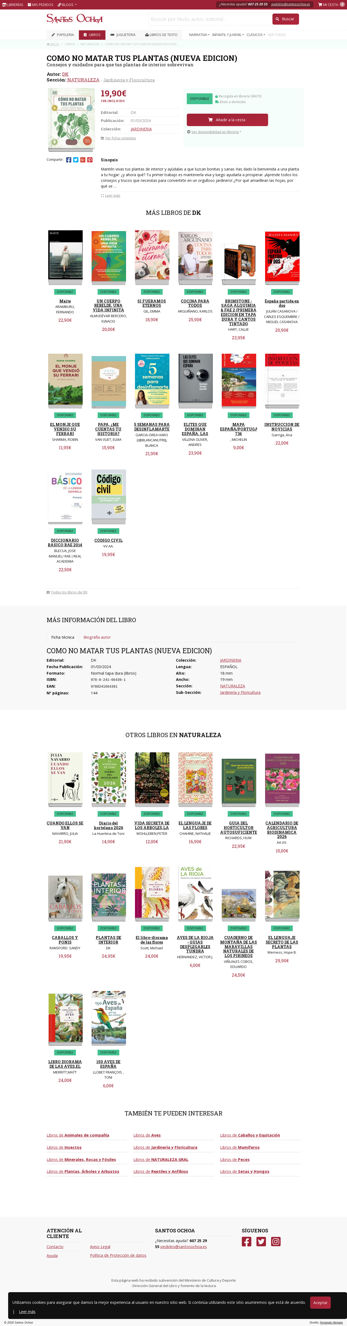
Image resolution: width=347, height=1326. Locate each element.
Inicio (53, 44)
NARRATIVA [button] (198, 34)
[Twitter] (261, 1241)
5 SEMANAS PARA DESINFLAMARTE (152, 427)
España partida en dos (282, 303)
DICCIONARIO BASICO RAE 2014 (65, 542)
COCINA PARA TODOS (195, 303)
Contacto (55, 1246)
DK (65, 74)
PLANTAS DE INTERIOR (108, 940)
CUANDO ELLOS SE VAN (65, 825)
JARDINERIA (141, 129)
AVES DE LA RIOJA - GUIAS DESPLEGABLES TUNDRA (195, 944)
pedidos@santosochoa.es (290, 4)
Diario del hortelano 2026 (108, 825)
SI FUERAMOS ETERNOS (151, 303)
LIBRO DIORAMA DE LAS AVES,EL (65, 1064)
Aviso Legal (100, 1246)
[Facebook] (246, 1241)
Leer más (27, 1311)
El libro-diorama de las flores (152, 940)
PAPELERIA (63, 34)
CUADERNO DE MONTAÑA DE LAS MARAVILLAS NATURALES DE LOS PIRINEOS (238, 946)
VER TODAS (277, 34)
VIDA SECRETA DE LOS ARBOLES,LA (151, 825)
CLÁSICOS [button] (255, 34)
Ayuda (52, 1255)
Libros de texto (161, 34)
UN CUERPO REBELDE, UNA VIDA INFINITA (108, 305)
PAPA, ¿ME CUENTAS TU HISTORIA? (108, 429)
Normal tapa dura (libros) (113, 673)
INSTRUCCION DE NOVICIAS (281, 427)
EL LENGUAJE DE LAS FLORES (195, 825)
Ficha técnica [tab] (62, 637)
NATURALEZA (83, 80)
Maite (65, 301)
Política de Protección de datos (118, 1255)
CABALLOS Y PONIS (65, 940)
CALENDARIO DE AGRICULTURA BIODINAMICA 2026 (281, 829)
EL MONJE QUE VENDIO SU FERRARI (65, 429)
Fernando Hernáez (331, 1322)
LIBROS (92, 34)
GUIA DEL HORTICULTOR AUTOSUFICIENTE (238, 827)
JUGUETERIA (123, 34)
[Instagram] (276, 1241)
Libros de (78, 1135)
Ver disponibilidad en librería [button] (213, 131)
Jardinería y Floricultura (129, 80)
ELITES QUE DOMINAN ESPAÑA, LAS (195, 429)
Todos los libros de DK (67, 592)
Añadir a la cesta (226, 119)
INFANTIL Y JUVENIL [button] (227, 34)
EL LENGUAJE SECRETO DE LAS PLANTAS (282, 942)
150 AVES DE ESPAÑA (108, 1064)
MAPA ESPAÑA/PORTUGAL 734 (240, 429)
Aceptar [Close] (320, 1302)
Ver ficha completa (118, 138)
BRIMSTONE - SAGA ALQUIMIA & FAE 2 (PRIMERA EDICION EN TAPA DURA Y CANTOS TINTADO (238, 312)
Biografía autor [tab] (97, 637)
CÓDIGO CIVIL (108, 540)
